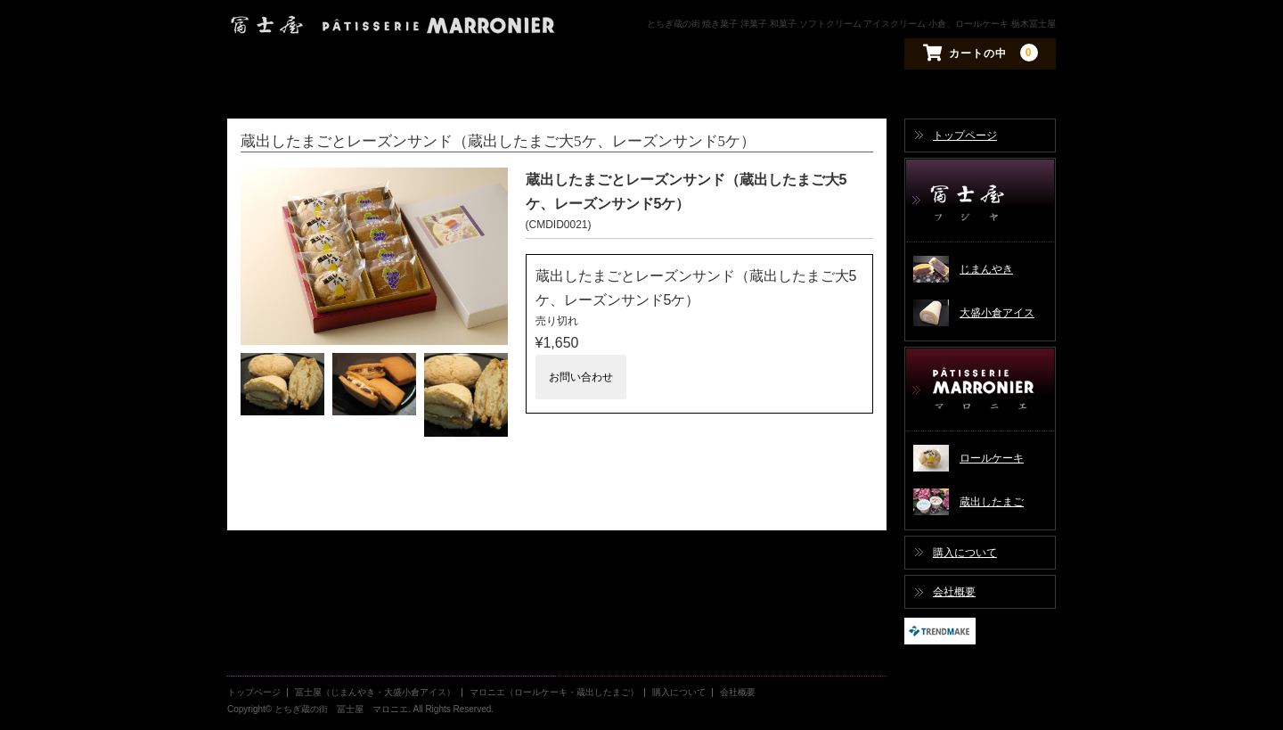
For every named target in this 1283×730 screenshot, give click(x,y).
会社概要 (954, 592)
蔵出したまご (992, 502)
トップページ (965, 135)
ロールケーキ (992, 458)
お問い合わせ (581, 377)
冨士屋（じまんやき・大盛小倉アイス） (980, 201)
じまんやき (986, 269)
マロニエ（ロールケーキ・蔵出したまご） (980, 390)
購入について (965, 552)
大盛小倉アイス (997, 313)
